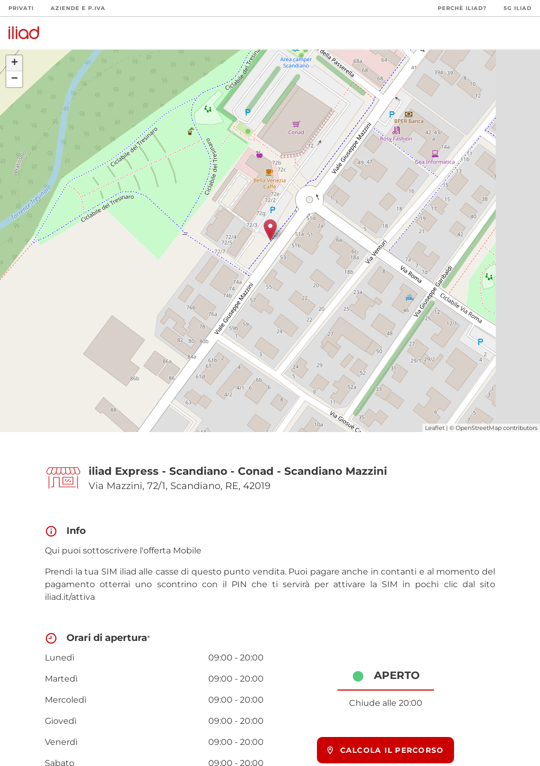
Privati (21, 8)
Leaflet (435, 428)
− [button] (14, 79)
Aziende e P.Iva (78, 8)
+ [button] (14, 63)
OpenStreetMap (479, 428)
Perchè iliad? (462, 8)
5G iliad (518, 8)
